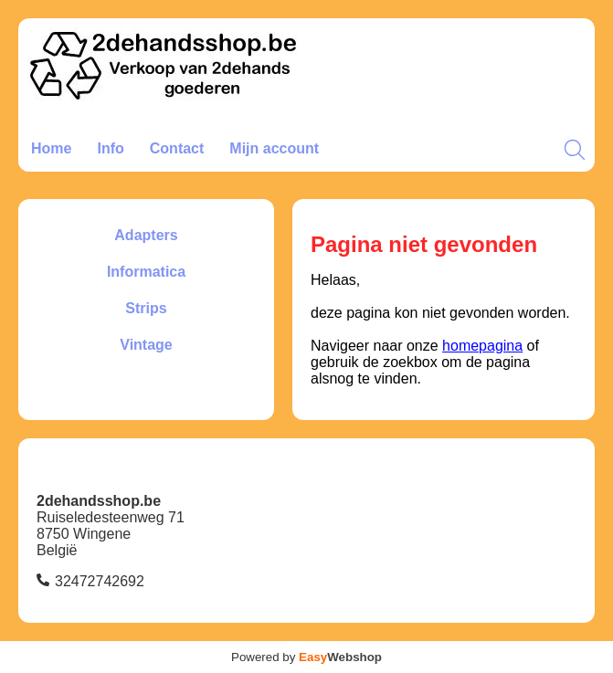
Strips (145, 308)
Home (51, 148)
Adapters (145, 235)
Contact (177, 148)
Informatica (146, 271)
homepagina (482, 345)
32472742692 (99, 581)
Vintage (146, 344)
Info (110, 148)
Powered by (306, 657)
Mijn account (274, 148)
